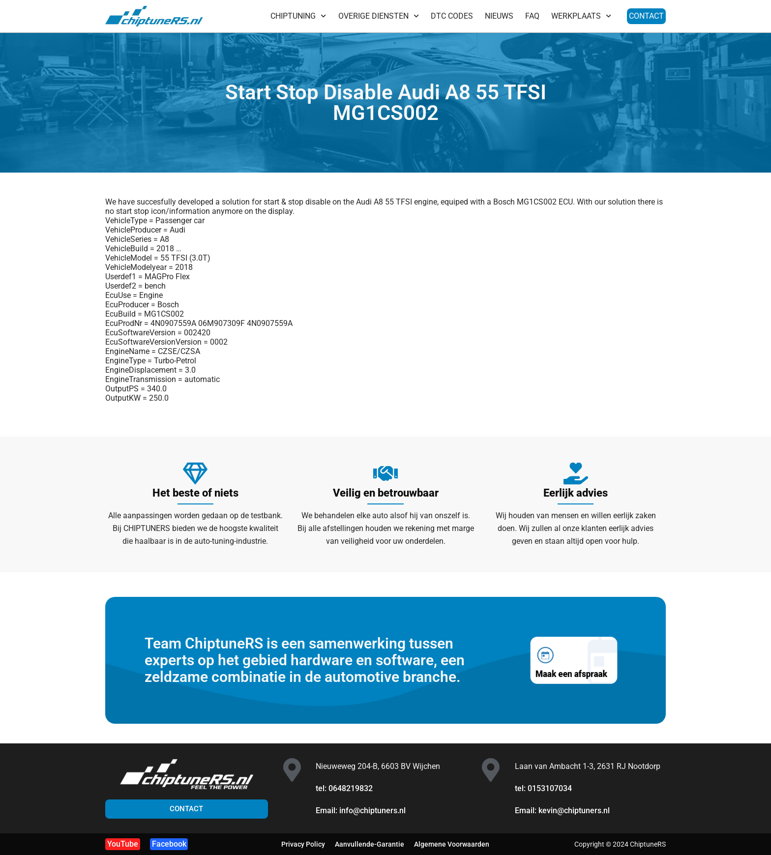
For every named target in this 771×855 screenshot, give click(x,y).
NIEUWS (499, 16)
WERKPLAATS (581, 16)
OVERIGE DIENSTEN (378, 16)
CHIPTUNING (298, 16)
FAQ (532, 16)
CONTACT (646, 16)
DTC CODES (452, 16)
